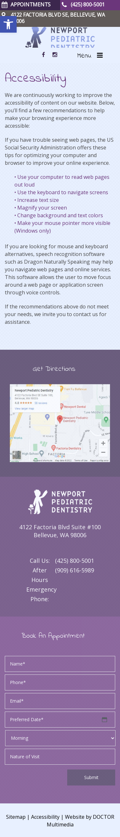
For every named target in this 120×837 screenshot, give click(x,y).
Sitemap (16, 816)
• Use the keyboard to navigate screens (61, 192)
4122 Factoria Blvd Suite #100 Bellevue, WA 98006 (60, 531)
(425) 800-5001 (74, 560)
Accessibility (45, 816)
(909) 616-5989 (74, 570)
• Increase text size (36, 199)
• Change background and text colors (58, 215)
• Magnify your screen (40, 207)
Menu (84, 56)
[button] (8, 24)
